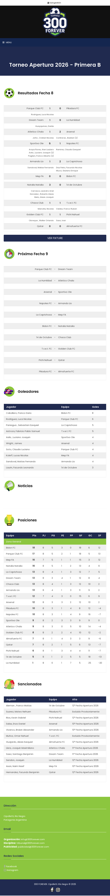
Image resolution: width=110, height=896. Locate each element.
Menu (7, 42)
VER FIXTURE (55, 238)
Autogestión (54, 2)
